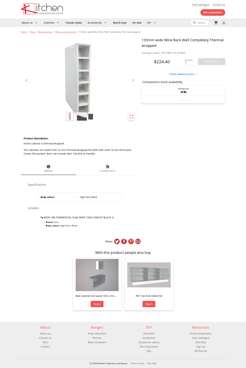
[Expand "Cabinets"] (52, 22)
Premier (97, 338)
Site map (151, 363)
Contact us (218, 4)
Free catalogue (200, 4)
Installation (148, 338)
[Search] (200, 22)
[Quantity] (190, 61)
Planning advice (149, 346)
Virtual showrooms (201, 333)
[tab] (49, 168)
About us (45, 333)
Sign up (200, 346)
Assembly (149, 333)
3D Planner (200, 351)
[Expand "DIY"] (152, 22)
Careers (45, 346)
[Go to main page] (54, 9)
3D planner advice (149, 342)
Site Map (201, 342)
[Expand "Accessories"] (97, 22)
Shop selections (97, 333)
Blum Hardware (97, 342)
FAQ (149, 351)
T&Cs (45, 342)
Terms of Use (137, 363)
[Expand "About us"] (30, 22)
